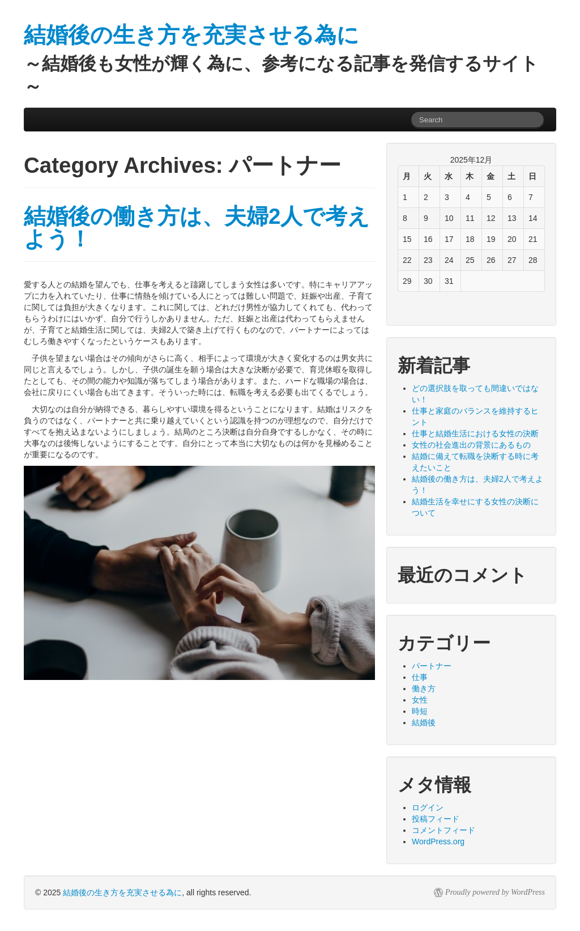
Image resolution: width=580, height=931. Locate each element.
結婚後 (424, 722)
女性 (420, 699)
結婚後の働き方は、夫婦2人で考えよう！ (197, 227)
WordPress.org (438, 841)
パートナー (431, 665)
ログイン (427, 807)
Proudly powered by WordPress (495, 892)
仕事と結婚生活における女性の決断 (475, 433)
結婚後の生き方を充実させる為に (122, 892)
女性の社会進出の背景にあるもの (471, 444)
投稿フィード (435, 818)
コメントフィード (443, 830)
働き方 (424, 688)
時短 (420, 711)
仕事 (420, 677)
